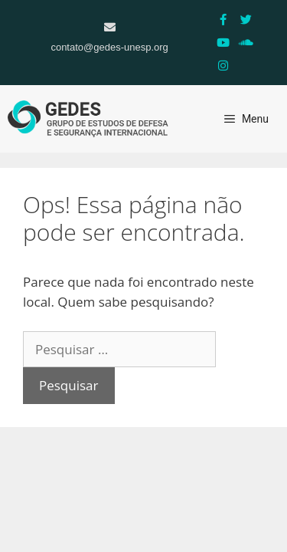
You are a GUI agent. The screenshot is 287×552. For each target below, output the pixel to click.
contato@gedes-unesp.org (109, 47)
